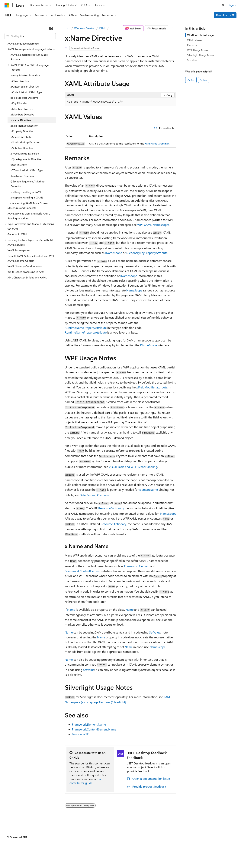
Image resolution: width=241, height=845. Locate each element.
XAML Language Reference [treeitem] (23, 43)
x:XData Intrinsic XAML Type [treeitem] (27, 170)
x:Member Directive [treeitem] (22, 109)
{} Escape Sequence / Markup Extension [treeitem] (27, 184)
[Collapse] (51, 28)
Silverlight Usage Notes (200, 55)
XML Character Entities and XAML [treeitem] (27, 277)
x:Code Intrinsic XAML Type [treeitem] (26, 92)
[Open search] (223, 5)
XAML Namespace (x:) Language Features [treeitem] (29, 57)
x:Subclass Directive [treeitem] (22, 148)
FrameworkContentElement (83, 571)
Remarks (192, 45)
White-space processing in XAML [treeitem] (27, 272)
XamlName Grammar (157, 143)
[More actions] (173, 28)
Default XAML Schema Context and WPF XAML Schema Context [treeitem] (31, 258)
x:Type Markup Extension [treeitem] (25, 153)
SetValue (154, 632)
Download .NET (225, 15)
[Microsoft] (7, 5)
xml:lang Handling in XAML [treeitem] (26, 192)
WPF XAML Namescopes (153, 225)
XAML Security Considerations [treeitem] (25, 266)
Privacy (82, 833)
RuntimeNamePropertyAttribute (86, 328)
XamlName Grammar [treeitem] (23, 176)
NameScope (134, 290)
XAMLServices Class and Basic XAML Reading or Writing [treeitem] (29, 216)
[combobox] (30, 36)
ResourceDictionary (111, 508)
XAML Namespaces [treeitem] (19, 250)
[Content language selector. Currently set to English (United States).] (22, 824)
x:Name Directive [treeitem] (21, 120)
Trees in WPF (80, 734)
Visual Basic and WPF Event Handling (133, 467)
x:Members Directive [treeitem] (22, 114)
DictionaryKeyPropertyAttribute (146, 253)
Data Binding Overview (95, 495)
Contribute (67, 833)
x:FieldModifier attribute (151, 387)
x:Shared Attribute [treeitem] (21, 137)
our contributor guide (86, 781)
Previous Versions (34, 833)
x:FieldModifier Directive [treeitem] (24, 97)
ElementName (148, 489)
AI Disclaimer (12, 833)
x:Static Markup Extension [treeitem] (25, 142)
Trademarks (156, 833)
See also (192, 60)
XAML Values (194, 40)
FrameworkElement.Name (89, 724)
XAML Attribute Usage (200, 35)
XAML (102, 28)
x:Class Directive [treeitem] (20, 81)
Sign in (232, 5)
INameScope (113, 253)
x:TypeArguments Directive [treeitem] (26, 159)
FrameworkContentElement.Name (94, 729)
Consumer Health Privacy (108, 833)
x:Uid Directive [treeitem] (19, 165)
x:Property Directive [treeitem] (22, 131)
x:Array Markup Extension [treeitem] (25, 75)
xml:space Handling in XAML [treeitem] (27, 197)
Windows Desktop (84, 28)
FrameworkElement (136, 566)
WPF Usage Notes (197, 50)
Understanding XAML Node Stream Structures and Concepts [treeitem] (28, 205)
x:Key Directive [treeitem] (19, 103)
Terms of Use (137, 833)
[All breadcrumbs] (68, 28)
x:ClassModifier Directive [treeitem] (25, 86)
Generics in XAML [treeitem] (18, 234)
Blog (51, 833)
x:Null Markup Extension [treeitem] (24, 125)
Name (71, 609)
